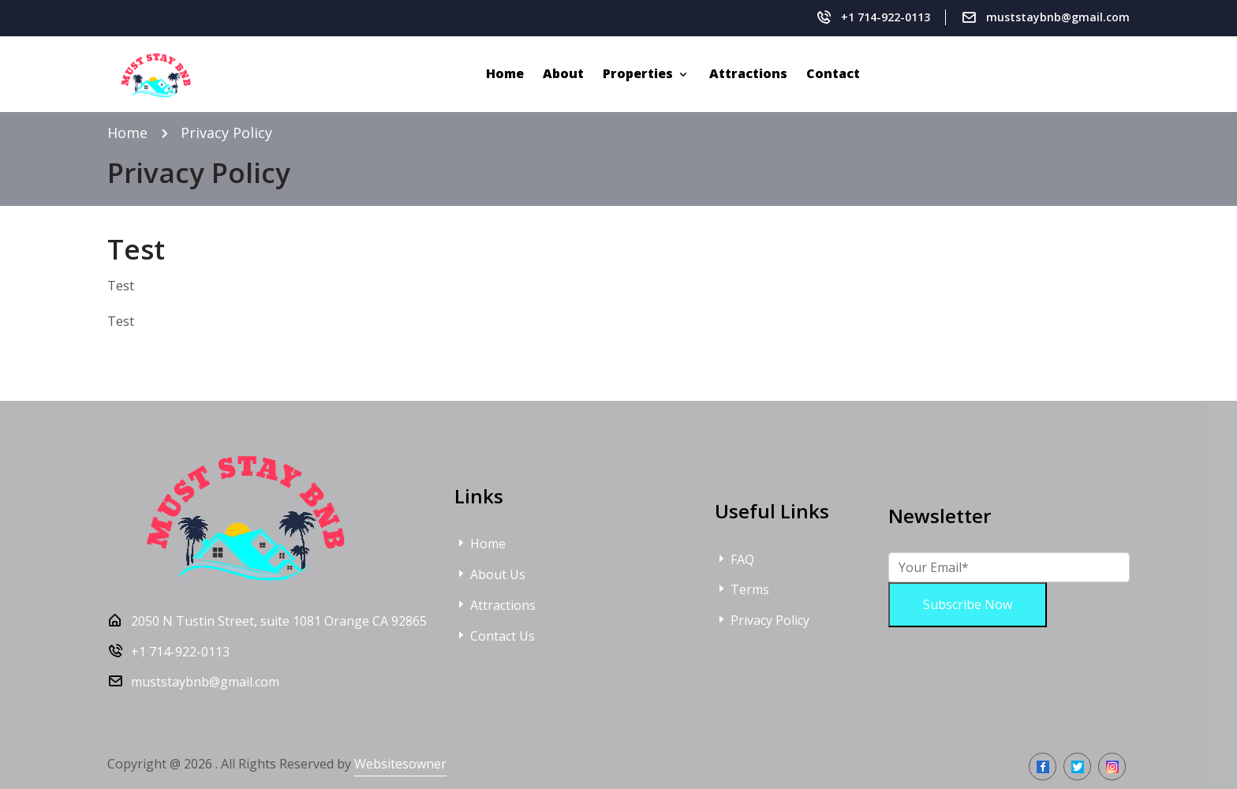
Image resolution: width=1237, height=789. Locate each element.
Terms (742, 589)
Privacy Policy (762, 620)
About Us (489, 574)
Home (505, 73)
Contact (833, 73)
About (563, 73)
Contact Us (494, 636)
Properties (639, 73)
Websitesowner (400, 763)
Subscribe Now (967, 604)
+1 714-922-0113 (885, 16)
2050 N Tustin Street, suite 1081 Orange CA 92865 (279, 621)
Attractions (748, 73)
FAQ (734, 559)
